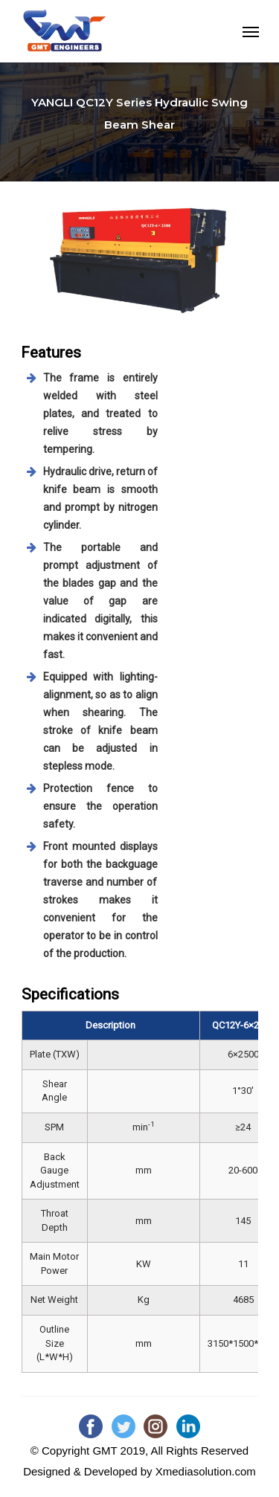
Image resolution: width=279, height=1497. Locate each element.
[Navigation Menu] (251, 31)
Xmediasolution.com (205, 1471)
